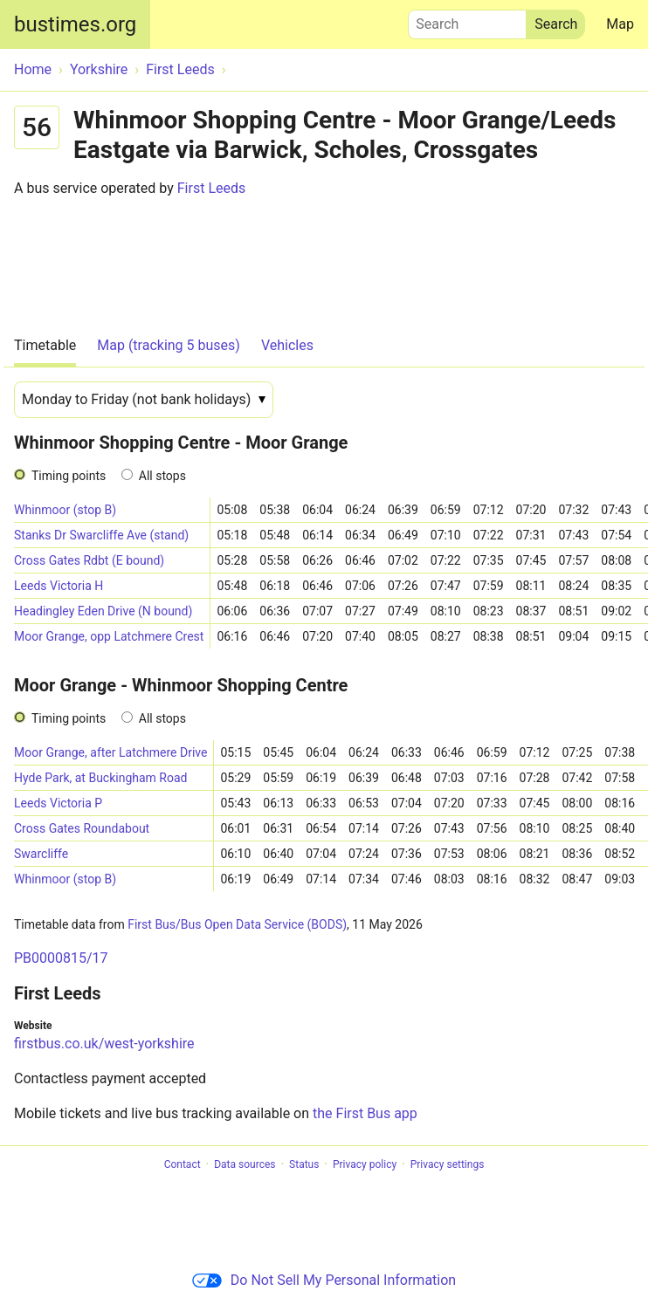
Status (304, 1164)
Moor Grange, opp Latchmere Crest (108, 636)
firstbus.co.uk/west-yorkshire (104, 1043)
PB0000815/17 (61, 958)
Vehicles (287, 345)
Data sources (244, 1164)
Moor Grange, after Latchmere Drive (110, 752)
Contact (182, 1164)
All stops (162, 476)
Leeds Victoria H (58, 586)
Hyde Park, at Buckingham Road (100, 778)
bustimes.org (75, 24)
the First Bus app (365, 1113)
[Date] (143, 399)
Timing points (68, 476)
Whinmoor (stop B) (65, 510)
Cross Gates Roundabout (81, 828)
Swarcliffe (41, 854)
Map (620, 24)
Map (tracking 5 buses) (168, 345)
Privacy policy (364, 1164)
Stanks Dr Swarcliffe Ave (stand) (101, 535)
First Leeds (211, 188)
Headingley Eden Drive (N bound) (103, 611)
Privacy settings (447, 1164)
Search (467, 20)
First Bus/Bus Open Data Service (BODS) (237, 924)
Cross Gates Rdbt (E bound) (89, 560)
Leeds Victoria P (58, 803)
